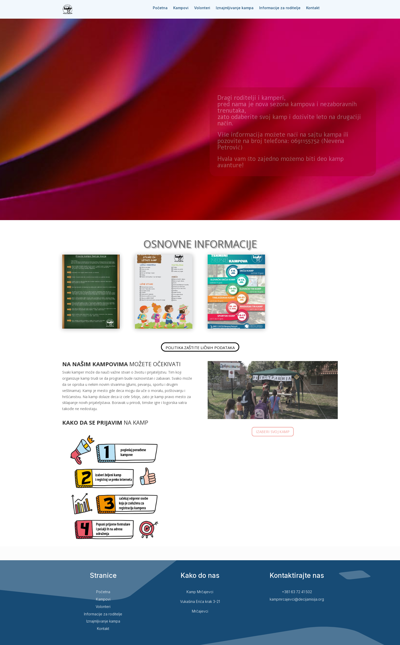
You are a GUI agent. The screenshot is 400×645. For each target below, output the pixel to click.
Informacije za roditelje (280, 8)
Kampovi (181, 8)
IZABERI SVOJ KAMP (273, 431)
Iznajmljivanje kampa (235, 8)
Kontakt (313, 8)
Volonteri (202, 8)
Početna (160, 8)
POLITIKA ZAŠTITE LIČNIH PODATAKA (200, 347)
